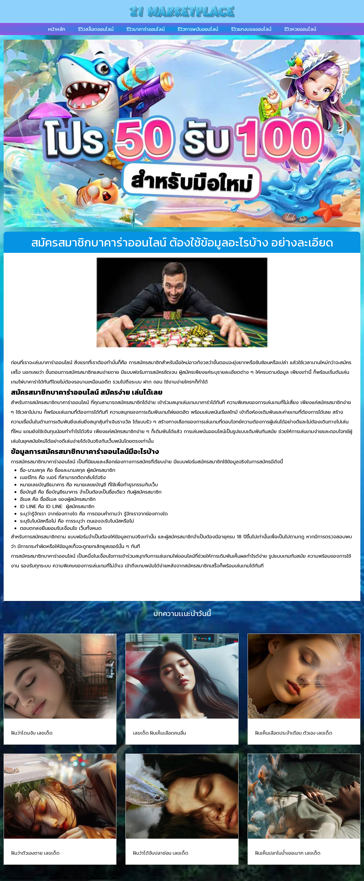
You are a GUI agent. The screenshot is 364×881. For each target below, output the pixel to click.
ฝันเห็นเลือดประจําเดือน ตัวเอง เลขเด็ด (293, 732)
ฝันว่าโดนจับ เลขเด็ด (32, 732)
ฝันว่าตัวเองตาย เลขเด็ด (35, 853)
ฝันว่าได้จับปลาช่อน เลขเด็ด (160, 853)
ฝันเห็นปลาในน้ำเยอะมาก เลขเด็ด (287, 853)
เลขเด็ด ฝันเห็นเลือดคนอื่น (159, 732)
